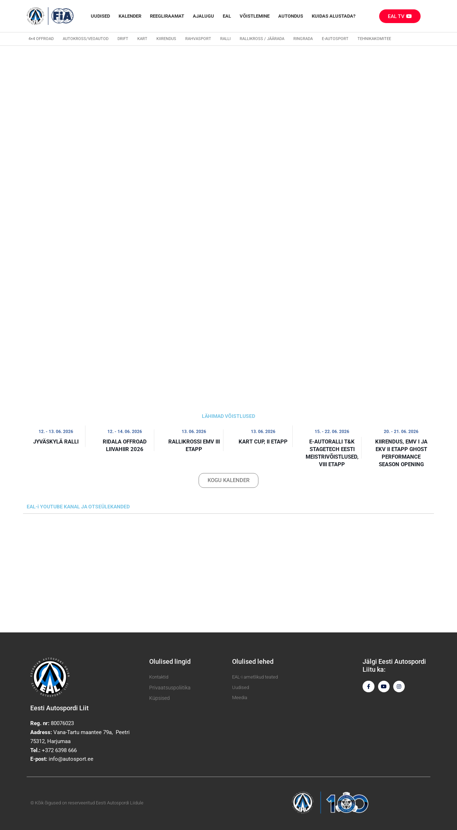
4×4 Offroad (41, 38)
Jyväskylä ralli (56, 441)
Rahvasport (198, 38)
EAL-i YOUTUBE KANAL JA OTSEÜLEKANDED (78, 506)
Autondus (290, 16)
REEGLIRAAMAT (167, 16)
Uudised (100, 16)
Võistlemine (255, 16)
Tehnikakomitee (374, 38)
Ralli (225, 38)
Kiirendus (166, 38)
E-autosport (335, 38)
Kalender (130, 16)
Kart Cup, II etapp (263, 441)
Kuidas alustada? (333, 16)
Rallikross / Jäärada (262, 38)
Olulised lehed (253, 661)
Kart (142, 38)
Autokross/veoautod (85, 38)
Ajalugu (203, 16)
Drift (122, 38)
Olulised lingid (170, 661)
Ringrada (303, 38)
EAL (227, 16)
